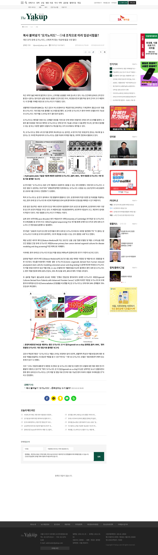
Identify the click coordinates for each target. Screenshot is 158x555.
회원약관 (67, 524)
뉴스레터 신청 (123, 3)
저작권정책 (78, 524)
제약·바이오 (32, 7)
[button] (121, 282)
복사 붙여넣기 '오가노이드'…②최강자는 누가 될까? (48, 388)
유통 (40, 7)
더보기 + (134, 64)
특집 (79, 2)
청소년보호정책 (108, 524)
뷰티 (46, 7)
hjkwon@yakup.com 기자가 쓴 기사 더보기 (49, 45)
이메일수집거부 (123, 524)
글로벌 (65, 2)
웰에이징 (73, 2)
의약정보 (114, 3)
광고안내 (57, 524)
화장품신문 (106, 3)
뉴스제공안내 (45, 524)
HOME (25, 27)
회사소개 (33, 524)
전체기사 (31, 2)
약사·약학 (58, 2)
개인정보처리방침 (92, 524)
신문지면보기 (98, 3)
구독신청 (132, 3)
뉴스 (32, 27)
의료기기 (64, 7)
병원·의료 (49, 2)
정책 (38, 2)
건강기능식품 (54, 7)
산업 (42, 3)
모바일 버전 (55, 548)
